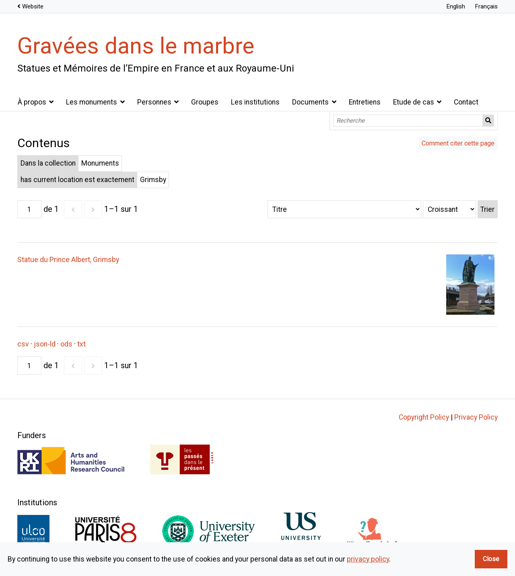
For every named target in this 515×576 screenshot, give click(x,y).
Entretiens (365, 102)
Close (491, 559)
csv (23, 344)
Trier (487, 209)
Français (486, 6)
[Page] (29, 209)
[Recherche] (408, 121)
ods (66, 344)
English (455, 6)
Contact (466, 102)
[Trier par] (344, 209)
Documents (310, 102)
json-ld (45, 344)
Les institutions (255, 102)
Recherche (488, 121)
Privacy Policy (476, 417)
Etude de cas (413, 102)
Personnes (154, 102)
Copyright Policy (424, 417)
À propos (32, 102)
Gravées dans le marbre (135, 46)
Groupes (204, 102)
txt (81, 344)
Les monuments (91, 102)
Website (32, 6)
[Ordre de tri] (449, 209)
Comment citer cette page (458, 143)
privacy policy (368, 559)
